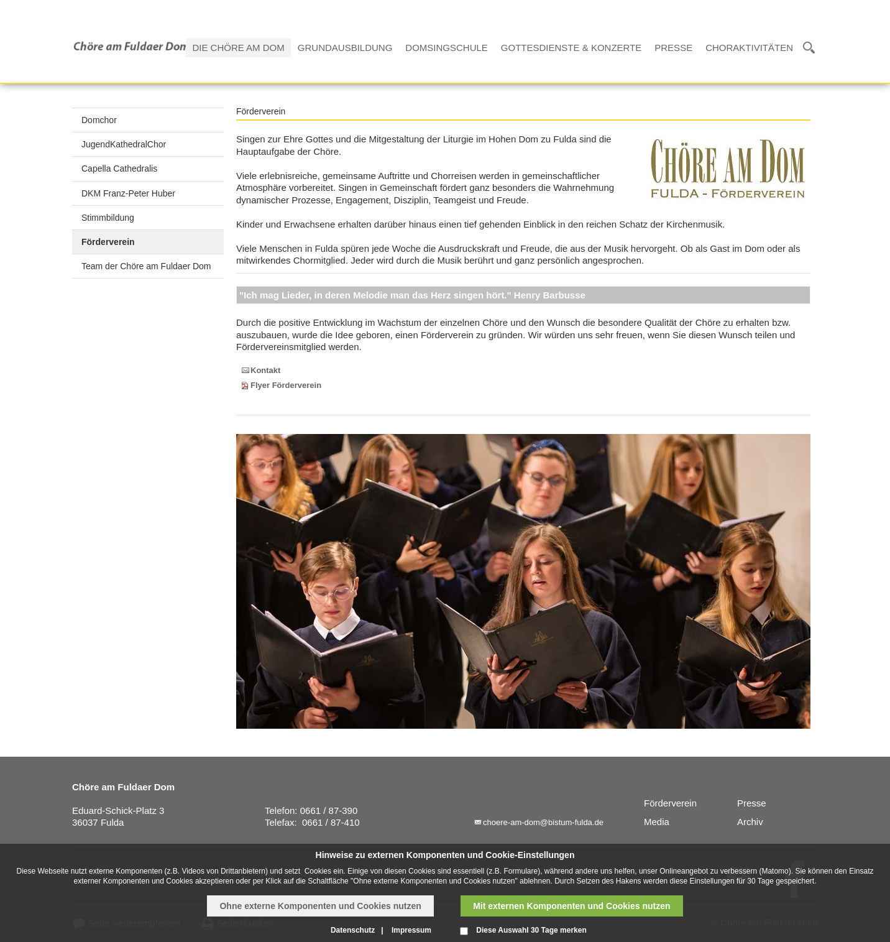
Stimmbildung (107, 218)
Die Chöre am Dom (238, 47)
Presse (673, 47)
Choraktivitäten (749, 47)
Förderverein (108, 242)
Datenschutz (353, 930)
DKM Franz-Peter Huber (128, 193)
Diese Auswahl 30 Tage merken (531, 930)
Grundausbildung (345, 47)
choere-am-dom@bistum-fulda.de (543, 822)
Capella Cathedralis (119, 168)
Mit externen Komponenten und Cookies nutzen (571, 906)
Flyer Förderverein (285, 385)
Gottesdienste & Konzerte (571, 47)
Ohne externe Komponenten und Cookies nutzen (320, 906)
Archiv (750, 821)
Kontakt (265, 370)
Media (656, 821)
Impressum (411, 930)
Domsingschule (446, 47)
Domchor (99, 120)
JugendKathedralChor (123, 144)
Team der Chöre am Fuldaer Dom (146, 266)
